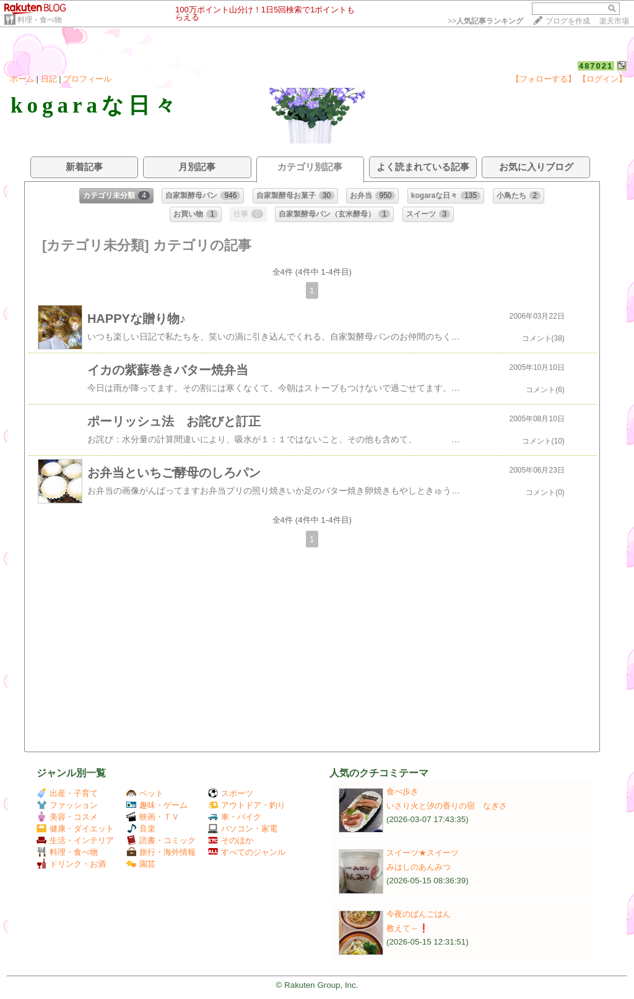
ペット (144, 793)
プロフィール (87, 79)
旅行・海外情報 (161, 852)
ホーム (22, 79)
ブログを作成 (567, 21)
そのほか (230, 840)
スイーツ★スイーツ (422, 852)
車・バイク (234, 816)
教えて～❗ (407, 928)
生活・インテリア (75, 840)
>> (485, 21)
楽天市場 (614, 21)
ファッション (67, 805)
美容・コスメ (67, 816)
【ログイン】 (602, 79)
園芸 (140, 863)
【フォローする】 (543, 79)
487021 (596, 66)
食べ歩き (402, 791)
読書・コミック (161, 840)
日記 (49, 79)
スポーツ (230, 793)
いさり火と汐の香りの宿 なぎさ (446, 805)
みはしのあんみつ (418, 867)
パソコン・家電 (242, 828)
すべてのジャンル (246, 852)
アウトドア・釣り (246, 805)
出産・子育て (67, 793)
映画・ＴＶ (153, 816)
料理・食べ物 (39, 19)
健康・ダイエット (75, 828)
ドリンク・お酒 (71, 863)
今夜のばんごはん (418, 914)
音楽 (140, 828)
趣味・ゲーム (157, 805)
